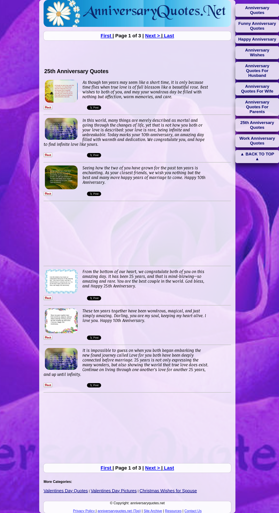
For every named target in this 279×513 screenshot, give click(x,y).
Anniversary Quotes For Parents (257, 107)
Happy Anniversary (257, 39)
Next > (153, 35)
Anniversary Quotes (257, 10)
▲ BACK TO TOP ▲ (257, 156)
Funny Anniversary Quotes (257, 26)
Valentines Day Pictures (114, 490)
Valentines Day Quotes (66, 490)
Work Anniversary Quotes (257, 140)
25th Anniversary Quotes (257, 125)
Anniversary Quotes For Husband (257, 71)
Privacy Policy (84, 511)
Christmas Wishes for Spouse (168, 490)
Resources (173, 511)
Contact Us (193, 511)
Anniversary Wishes (257, 52)
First (107, 35)
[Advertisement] (137, 54)
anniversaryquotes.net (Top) (119, 511)
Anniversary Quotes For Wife (257, 88)
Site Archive (153, 511)
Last (168, 35)
